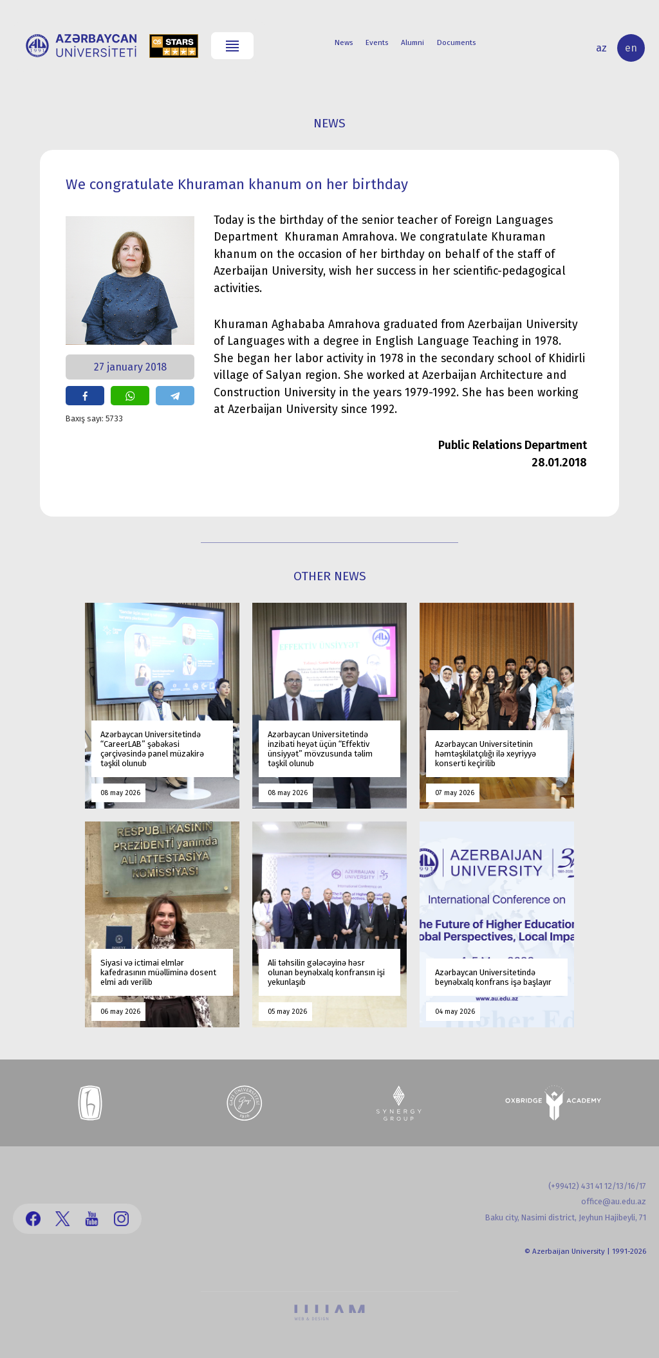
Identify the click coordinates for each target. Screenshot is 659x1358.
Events (377, 42)
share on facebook (85, 395)
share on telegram (175, 395)
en (631, 48)
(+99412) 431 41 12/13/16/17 (597, 1186)
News (344, 42)
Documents (456, 42)
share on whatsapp (130, 395)
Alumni (412, 42)
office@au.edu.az (613, 1201)
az (601, 48)
